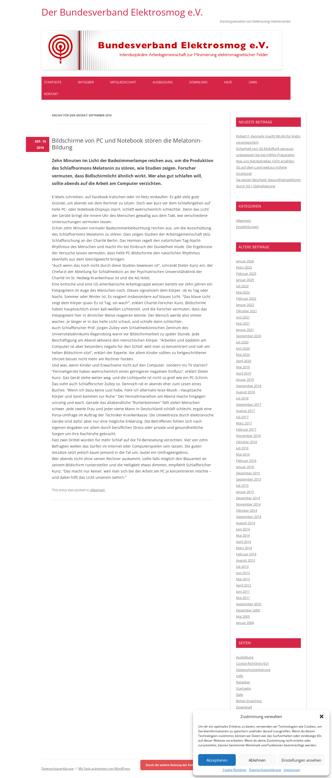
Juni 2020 (243, 348)
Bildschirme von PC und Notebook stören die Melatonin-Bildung (127, 143)
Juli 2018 (242, 398)
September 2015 (248, 479)
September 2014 (248, 516)
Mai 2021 (243, 323)
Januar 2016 (245, 466)
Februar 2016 (246, 460)
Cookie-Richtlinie (234, 770)
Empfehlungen (247, 226)
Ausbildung (163, 82)
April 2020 (243, 360)
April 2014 (243, 541)
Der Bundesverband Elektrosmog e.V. (122, 12)
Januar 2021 (245, 329)
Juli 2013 (242, 566)
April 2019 (243, 373)
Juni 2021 (243, 317)
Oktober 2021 (246, 311)
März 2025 (244, 267)
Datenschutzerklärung (265, 770)
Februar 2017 (246, 429)
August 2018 (245, 392)
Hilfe (228, 82)
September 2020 (248, 336)
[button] (321, 716)
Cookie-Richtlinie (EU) (252, 663)
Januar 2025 (245, 279)
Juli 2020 (242, 342)
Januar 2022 (245, 304)
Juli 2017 (242, 417)
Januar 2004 (245, 622)
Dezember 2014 (248, 498)
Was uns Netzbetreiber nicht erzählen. (265, 161)
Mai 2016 (243, 454)
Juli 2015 (242, 485)
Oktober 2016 (246, 442)
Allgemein (97, 490)
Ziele (239, 694)
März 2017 (244, 423)
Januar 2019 (245, 379)
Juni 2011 (243, 591)
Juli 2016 (242, 448)
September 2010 (248, 604)
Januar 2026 (245, 261)
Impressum (292, 770)
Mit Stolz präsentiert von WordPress (104, 768)
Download (198, 82)
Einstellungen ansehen (301, 760)
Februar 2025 (246, 273)
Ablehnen (257, 760)
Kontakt (51, 94)
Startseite (52, 82)
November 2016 (248, 435)
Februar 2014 (246, 554)
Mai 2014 (243, 535)
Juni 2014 (243, 529)
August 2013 (245, 560)
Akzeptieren (216, 760)
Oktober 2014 (246, 510)
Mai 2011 (243, 597)
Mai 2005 (243, 616)
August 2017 (245, 410)
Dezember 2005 (248, 610)
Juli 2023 (242, 286)
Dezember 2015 (248, 473)
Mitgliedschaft (123, 82)
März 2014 (244, 548)
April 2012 (243, 585)
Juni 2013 (243, 572)
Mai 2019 (243, 367)
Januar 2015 (245, 491)
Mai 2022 (243, 292)
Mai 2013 (243, 579)
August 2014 (245, 523)
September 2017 (248, 404)
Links (253, 82)
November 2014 (248, 504)
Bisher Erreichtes (249, 701)
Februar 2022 (246, 298)
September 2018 (248, 385)
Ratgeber (86, 82)
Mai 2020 (243, 354)
